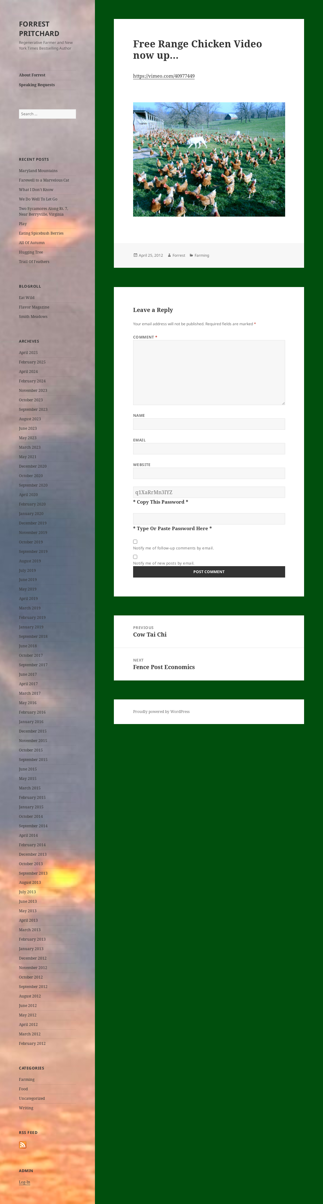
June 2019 (28, 579)
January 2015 (31, 807)
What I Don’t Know (36, 189)
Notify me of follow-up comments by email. (173, 548)
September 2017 (33, 665)
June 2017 (28, 674)
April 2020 (28, 494)
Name (139, 415)
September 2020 (33, 485)
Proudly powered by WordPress (161, 711)
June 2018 (28, 646)
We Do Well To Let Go (38, 199)
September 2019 (33, 551)
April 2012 (28, 1024)
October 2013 (31, 863)
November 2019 (33, 532)
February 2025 (32, 362)
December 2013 (33, 854)
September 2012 (33, 986)
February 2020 (32, 504)
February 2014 (32, 845)
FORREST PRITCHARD (39, 28)
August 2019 (30, 561)
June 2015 (28, 769)
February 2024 (32, 381)
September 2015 (33, 759)
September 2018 (33, 636)
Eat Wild (26, 297)
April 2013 (28, 920)
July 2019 (27, 570)
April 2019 (28, 598)
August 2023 (30, 419)
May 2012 (28, 1015)
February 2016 (32, 712)
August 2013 (30, 882)
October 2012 (31, 977)
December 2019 (33, 523)
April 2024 (28, 371)
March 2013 (30, 929)
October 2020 (31, 475)
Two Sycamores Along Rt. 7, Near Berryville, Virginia (43, 211)
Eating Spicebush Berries (41, 233)
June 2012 (28, 1005)
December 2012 (33, 958)
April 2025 (28, 352)
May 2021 (28, 456)
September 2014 (33, 826)
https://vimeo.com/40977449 (164, 76)
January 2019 (31, 627)
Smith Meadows (33, 316)
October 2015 (31, 750)
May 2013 (28, 910)
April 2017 (28, 683)
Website (142, 464)
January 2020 (31, 513)
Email (139, 440)
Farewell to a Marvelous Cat (44, 180)
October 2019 (31, 542)
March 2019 (30, 608)
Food (23, 1089)
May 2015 (28, 778)
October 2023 (31, 400)
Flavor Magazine (34, 307)
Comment (145, 337)
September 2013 (33, 873)
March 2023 (30, 447)
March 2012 (30, 1034)
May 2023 (28, 437)
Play (23, 223)
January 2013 (31, 948)
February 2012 (32, 1043)
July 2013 (27, 892)
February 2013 (32, 939)
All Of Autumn (32, 242)
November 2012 (33, 967)
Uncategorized (32, 1098)
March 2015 (30, 788)
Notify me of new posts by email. (164, 563)
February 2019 (32, 617)
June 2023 (28, 428)
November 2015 (33, 740)
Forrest (179, 255)
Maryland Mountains (38, 170)
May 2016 (28, 702)
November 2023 (33, 390)
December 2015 (33, 731)
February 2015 (32, 797)
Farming (26, 1079)
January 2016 (31, 721)
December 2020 (33, 466)
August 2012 (30, 996)
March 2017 (30, 693)
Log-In (24, 1182)
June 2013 (28, 901)
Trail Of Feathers (34, 261)
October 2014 (31, 816)
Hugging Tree (31, 252)
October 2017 (31, 655)
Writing (26, 1108)
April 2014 (28, 835)
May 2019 (28, 589)
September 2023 (33, 409)
